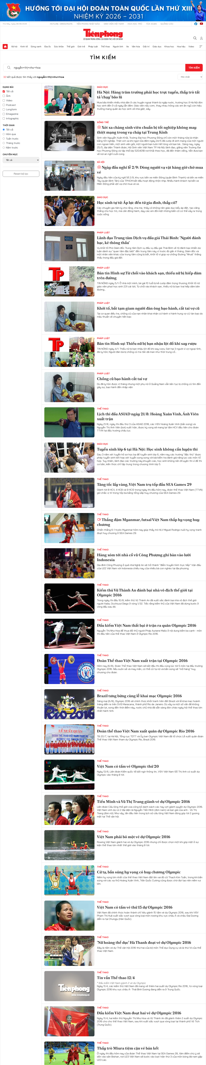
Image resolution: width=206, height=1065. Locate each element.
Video (191, 46)
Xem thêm (200, 46)
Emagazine (12, 113)
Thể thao (105, 46)
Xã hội (14, 46)
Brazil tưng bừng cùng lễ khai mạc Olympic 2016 (139, 695)
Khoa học (169, 46)
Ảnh (8, 95)
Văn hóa (136, 46)
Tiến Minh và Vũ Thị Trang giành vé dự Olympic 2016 (143, 801)
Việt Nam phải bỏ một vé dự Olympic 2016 (133, 836)
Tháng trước (13, 143)
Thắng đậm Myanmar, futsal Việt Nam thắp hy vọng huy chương (148, 522)
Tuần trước (12, 138)
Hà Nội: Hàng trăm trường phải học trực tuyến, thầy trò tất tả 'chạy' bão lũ (148, 94)
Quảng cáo (167, 23)
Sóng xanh (36, 46)
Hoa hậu (181, 46)
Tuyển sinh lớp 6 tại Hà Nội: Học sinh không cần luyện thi (147, 449)
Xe (127, 46)
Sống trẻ (103, 122)
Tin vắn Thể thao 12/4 (116, 977)
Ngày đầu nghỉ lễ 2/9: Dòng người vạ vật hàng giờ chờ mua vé (150, 170)
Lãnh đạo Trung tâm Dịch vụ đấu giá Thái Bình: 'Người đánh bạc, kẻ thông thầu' (149, 240)
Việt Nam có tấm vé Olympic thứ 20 (128, 766)
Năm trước (12, 147)
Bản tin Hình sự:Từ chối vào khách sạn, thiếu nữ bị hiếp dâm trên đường (149, 275)
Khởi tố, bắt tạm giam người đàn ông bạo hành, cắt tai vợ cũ (148, 308)
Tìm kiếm (103, 57)
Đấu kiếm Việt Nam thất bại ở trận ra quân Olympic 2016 (146, 625)
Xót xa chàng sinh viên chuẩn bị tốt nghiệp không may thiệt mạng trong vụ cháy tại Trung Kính (146, 130)
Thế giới (71, 46)
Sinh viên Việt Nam (114, 23)
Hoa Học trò (135, 23)
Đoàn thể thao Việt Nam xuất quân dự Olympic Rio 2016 (145, 731)
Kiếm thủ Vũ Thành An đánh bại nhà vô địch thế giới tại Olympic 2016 (145, 592)
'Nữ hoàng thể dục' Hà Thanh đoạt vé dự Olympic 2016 (144, 942)
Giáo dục (157, 46)
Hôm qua (11, 134)
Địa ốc (47, 46)
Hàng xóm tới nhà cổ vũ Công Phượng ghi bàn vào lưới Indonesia (144, 557)
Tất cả (9, 91)
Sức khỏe (59, 46)
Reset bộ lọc (21, 173)
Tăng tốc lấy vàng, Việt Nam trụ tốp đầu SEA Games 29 (144, 484)
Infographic (12, 118)
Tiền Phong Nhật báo (88, 23)
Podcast (11, 104)
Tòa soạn (151, 23)
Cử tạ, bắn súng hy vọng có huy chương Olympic (139, 872)
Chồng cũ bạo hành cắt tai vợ (122, 378)
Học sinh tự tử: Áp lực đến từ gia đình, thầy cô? (137, 202)
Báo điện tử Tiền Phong (103, 34)
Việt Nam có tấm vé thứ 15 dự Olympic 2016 (134, 907)
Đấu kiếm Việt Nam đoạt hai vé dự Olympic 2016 (139, 1013)
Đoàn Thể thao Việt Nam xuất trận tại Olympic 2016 (142, 660)
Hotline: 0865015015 (61, 23)
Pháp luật (93, 46)
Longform (11, 109)
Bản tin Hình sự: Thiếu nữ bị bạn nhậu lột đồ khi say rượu (146, 343)
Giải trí (146, 46)
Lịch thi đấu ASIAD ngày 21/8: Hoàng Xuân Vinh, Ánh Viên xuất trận (148, 416)
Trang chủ (5, 46)
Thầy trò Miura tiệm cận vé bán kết (128, 1048)
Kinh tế (24, 46)
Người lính (118, 46)
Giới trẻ (81, 46)
